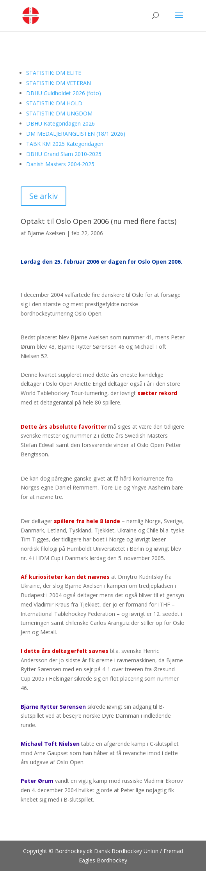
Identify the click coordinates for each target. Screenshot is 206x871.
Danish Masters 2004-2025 (60, 164)
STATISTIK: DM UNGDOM (59, 113)
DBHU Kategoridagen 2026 (60, 123)
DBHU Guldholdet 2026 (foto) (63, 93)
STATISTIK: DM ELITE (53, 72)
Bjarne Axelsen (46, 233)
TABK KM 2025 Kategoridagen (64, 143)
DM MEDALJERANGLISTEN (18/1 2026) (75, 133)
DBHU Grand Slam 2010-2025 (63, 154)
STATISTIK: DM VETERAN (58, 83)
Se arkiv (43, 196)
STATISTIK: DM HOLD (54, 103)
